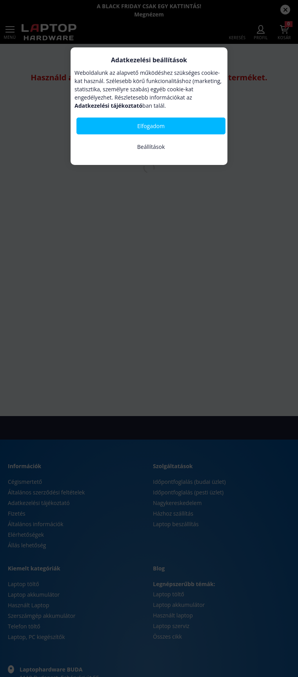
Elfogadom (151, 126)
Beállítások (151, 146)
